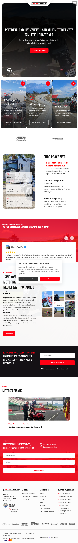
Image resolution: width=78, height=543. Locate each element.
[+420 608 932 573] (10, 509)
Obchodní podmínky (28, 538)
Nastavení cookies (28, 279)
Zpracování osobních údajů (11, 538)
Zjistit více (22, 274)
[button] (74, 3)
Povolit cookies (49, 279)
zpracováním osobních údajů (59, 369)
